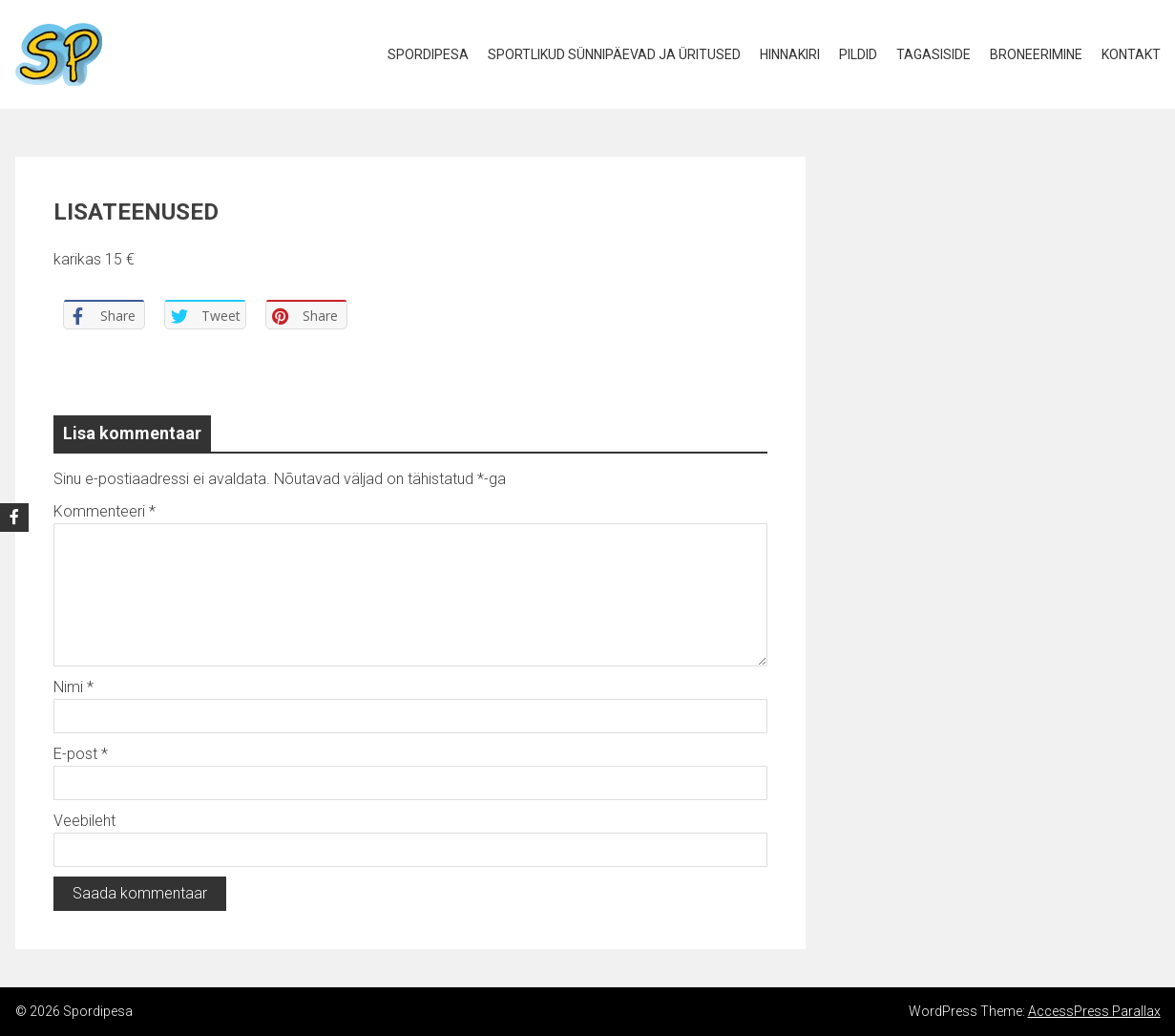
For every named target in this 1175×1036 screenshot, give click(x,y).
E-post (80, 754)
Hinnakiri (790, 54)
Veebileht (84, 821)
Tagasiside (933, 54)
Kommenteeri (104, 511)
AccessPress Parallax (1094, 1011)
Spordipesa (428, 54)
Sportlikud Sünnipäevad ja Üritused (614, 54)
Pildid (858, 54)
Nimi (73, 687)
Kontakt (1131, 54)
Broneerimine (1036, 54)
